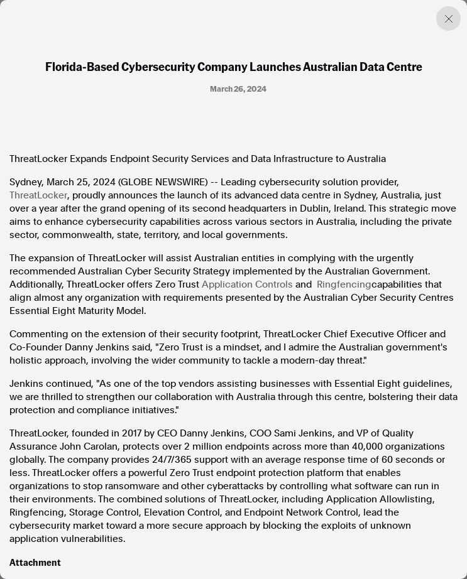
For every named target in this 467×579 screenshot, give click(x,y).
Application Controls (247, 284)
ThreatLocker (38, 195)
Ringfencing (344, 284)
